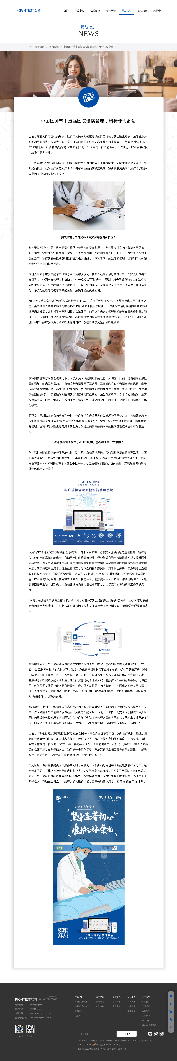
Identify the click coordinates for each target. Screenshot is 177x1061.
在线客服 (131, 1002)
